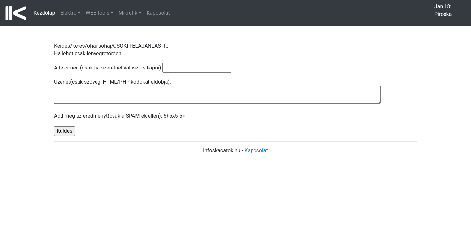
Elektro (68, 13)
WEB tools (98, 13)
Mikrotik (127, 13)
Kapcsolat (158, 13)
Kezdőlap (46, 12)
